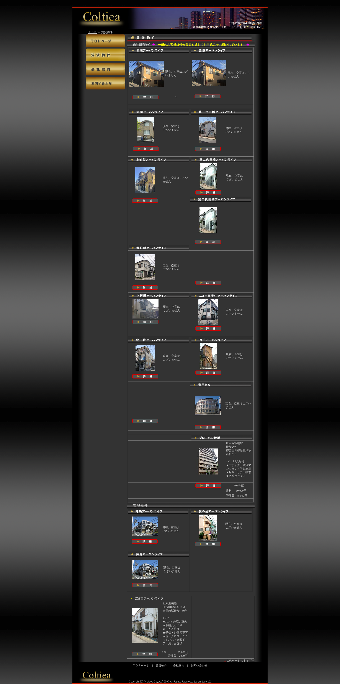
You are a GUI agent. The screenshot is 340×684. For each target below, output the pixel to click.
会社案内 (178, 665)
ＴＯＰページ (140, 665)
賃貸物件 (161, 665)
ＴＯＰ (92, 32)
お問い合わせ (199, 665)
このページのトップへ (240, 660)
